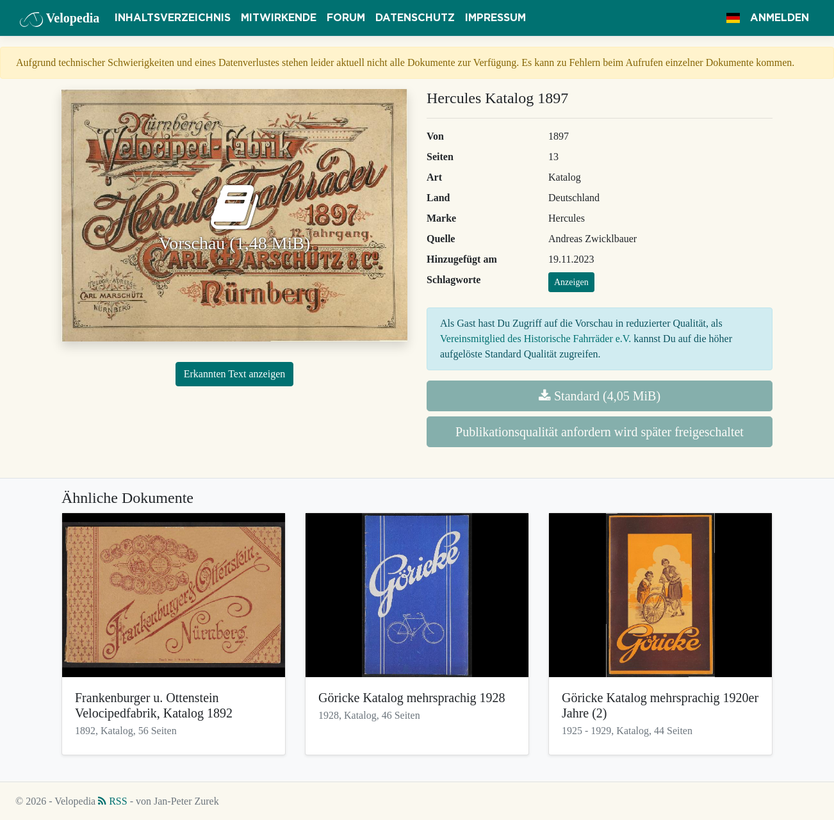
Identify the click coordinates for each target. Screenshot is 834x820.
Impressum (495, 18)
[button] (733, 18)
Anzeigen (571, 282)
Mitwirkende (278, 18)
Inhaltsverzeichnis (173, 18)
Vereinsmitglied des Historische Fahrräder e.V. (535, 338)
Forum (346, 18)
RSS (112, 801)
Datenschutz (415, 18)
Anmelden (779, 18)
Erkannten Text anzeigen (235, 373)
